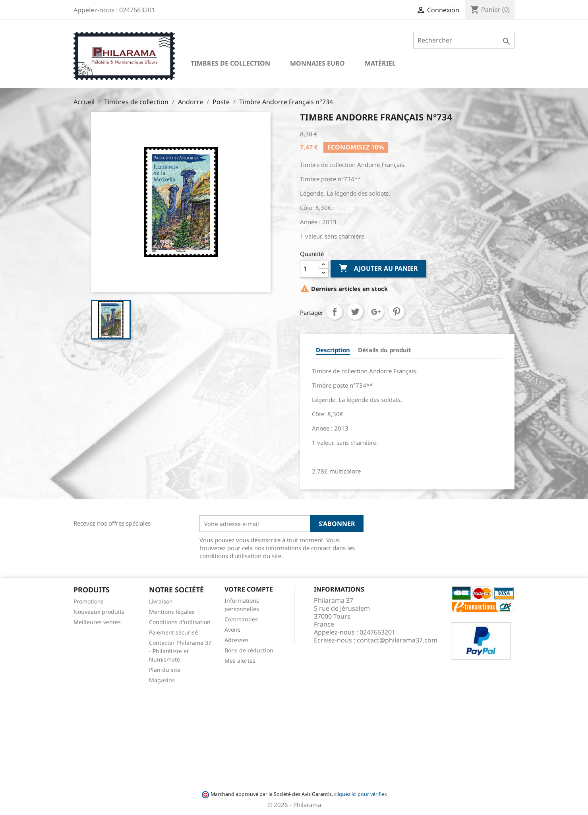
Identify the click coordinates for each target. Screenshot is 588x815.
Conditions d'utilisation (180, 622)
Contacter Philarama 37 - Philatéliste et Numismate (180, 651)
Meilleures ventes (97, 622)
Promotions (89, 601)
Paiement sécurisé (173, 632)
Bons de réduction (248, 650)
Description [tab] (333, 350)
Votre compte (248, 589)
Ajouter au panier (378, 269)
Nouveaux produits (99, 611)
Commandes (241, 619)
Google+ (376, 312)
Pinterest (396, 312)
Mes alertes (239, 660)
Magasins (162, 680)
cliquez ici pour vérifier (360, 794)
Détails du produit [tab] (384, 350)
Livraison (161, 601)
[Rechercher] (463, 40)
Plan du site (164, 669)
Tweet (355, 312)
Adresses (236, 640)
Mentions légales (172, 611)
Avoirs (232, 629)
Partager (334, 312)
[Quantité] (309, 268)
